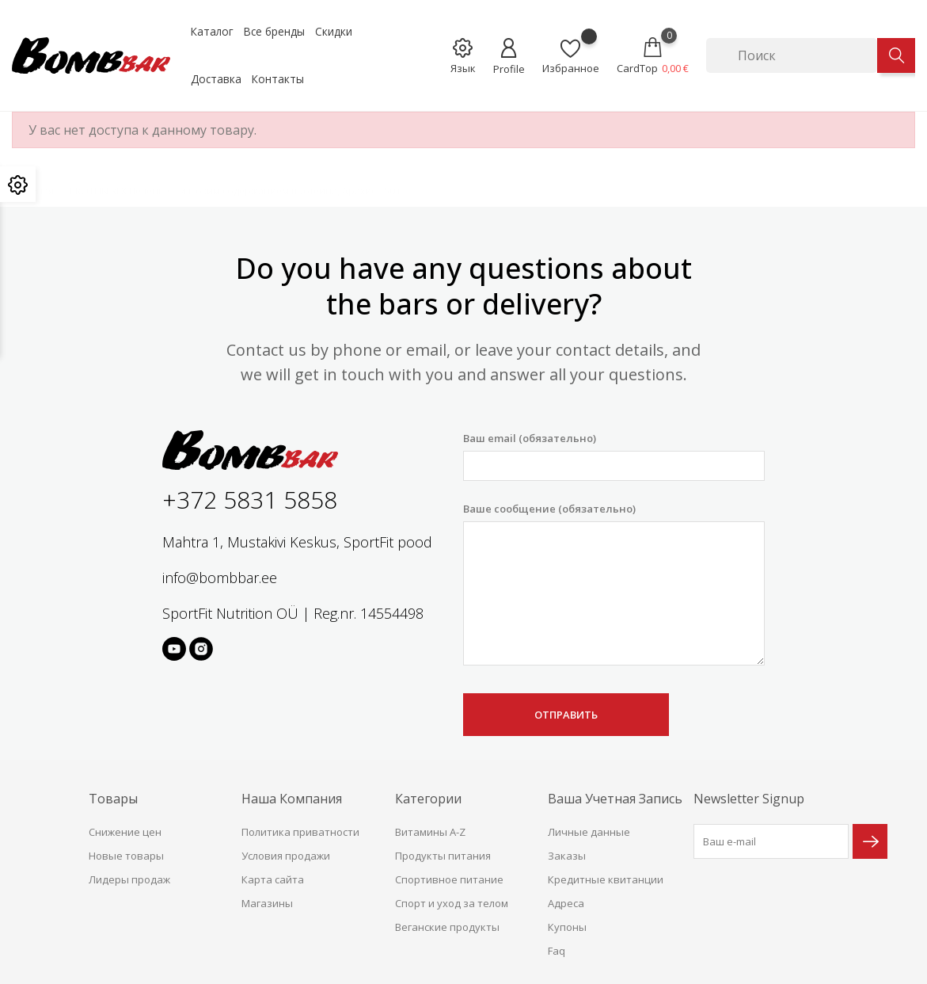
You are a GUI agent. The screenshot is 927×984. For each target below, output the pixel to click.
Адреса (566, 903)
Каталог (212, 31)
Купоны (567, 927)
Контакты (278, 78)
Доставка (216, 78)
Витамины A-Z (430, 832)
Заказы (567, 856)
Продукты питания (443, 856)
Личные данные (589, 832)
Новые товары (126, 856)
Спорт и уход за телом (451, 903)
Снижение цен (125, 832)
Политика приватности (300, 832)
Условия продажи (285, 856)
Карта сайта (272, 879)
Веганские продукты (447, 927)
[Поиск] (791, 55)
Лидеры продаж (129, 879)
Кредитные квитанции (605, 879)
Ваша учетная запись (615, 798)
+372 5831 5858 (249, 499)
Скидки (333, 31)
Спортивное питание (449, 879)
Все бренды (274, 31)
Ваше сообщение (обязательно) (613, 584)
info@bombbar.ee (219, 577)
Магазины (267, 903)
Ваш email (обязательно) (613, 456)
